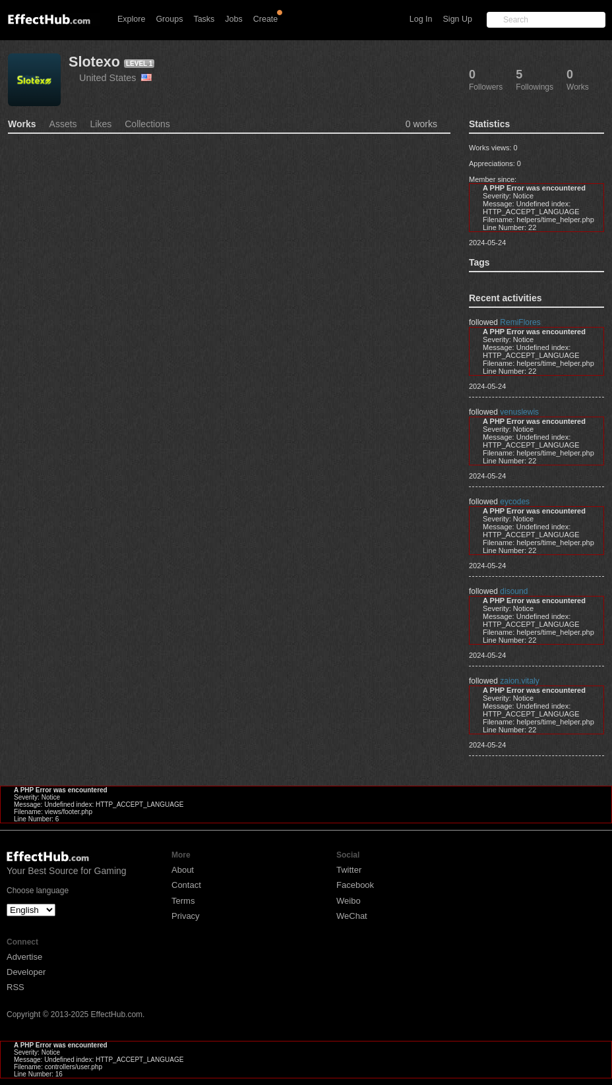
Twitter (348, 870)
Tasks (203, 19)
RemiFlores (520, 322)
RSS (15, 987)
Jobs (233, 19)
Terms (183, 901)
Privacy (185, 916)
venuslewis (519, 412)
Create (265, 19)
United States (115, 78)
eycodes (515, 501)
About (182, 870)
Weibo (348, 901)
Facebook (355, 885)
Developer (26, 972)
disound (514, 591)
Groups (169, 19)
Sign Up (457, 19)
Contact (186, 885)
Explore (131, 19)
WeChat (351, 916)
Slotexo (94, 61)
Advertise (24, 957)
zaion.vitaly (519, 681)
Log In (421, 19)
